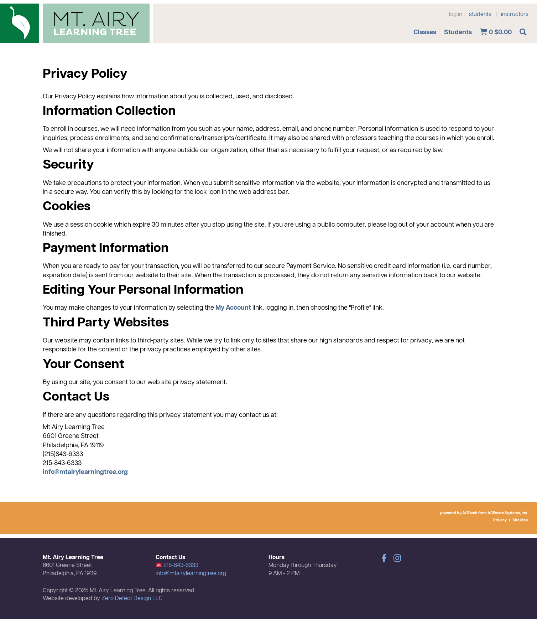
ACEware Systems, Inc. (508, 513)
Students (458, 32)
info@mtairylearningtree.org (85, 472)
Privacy (500, 520)
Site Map (520, 520)
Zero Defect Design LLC (132, 599)
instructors (514, 15)
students (480, 15)
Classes (424, 32)
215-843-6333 (177, 565)
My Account (233, 308)
